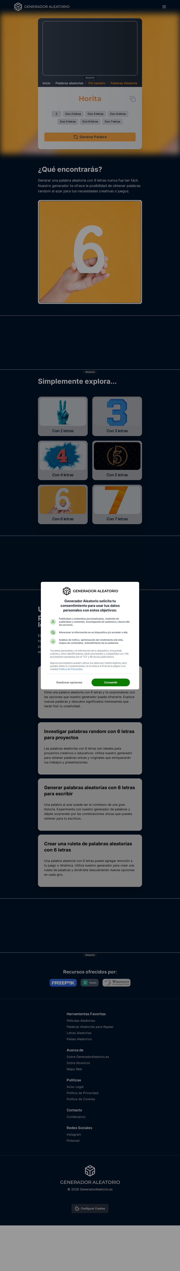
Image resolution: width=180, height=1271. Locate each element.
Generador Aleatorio (95, 591)
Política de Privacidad (70, 669)
